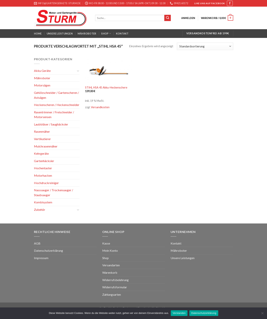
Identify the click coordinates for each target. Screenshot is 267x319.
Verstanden (179, 313)
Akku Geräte (42, 70)
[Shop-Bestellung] (205, 46)
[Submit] (167, 18)
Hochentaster (43, 168)
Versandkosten (100, 107)
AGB (37, 243)
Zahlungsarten (111, 294)
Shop (106, 33)
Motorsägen (42, 85)
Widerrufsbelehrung (115, 280)
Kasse (106, 243)
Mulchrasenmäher (45, 146)
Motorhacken (43, 175)
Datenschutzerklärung (48, 250)
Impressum (41, 258)
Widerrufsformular (114, 287)
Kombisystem (43, 202)
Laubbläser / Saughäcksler (51, 124)
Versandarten (111, 265)
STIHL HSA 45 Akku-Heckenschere (106, 87)
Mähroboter (87, 33)
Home (38, 33)
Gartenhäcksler (44, 161)
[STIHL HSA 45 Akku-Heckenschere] (108, 70)
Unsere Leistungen (60, 33)
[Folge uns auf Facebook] (230, 3)
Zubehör (39, 209)
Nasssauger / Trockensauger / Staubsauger (53, 192)
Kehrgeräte (41, 153)
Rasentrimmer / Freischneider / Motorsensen (54, 114)
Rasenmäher (42, 131)
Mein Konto (110, 250)
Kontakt (122, 33)
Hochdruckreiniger (46, 183)
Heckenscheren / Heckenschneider (56, 105)
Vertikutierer (42, 139)
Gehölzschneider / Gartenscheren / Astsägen (56, 95)
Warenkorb (109, 272)
